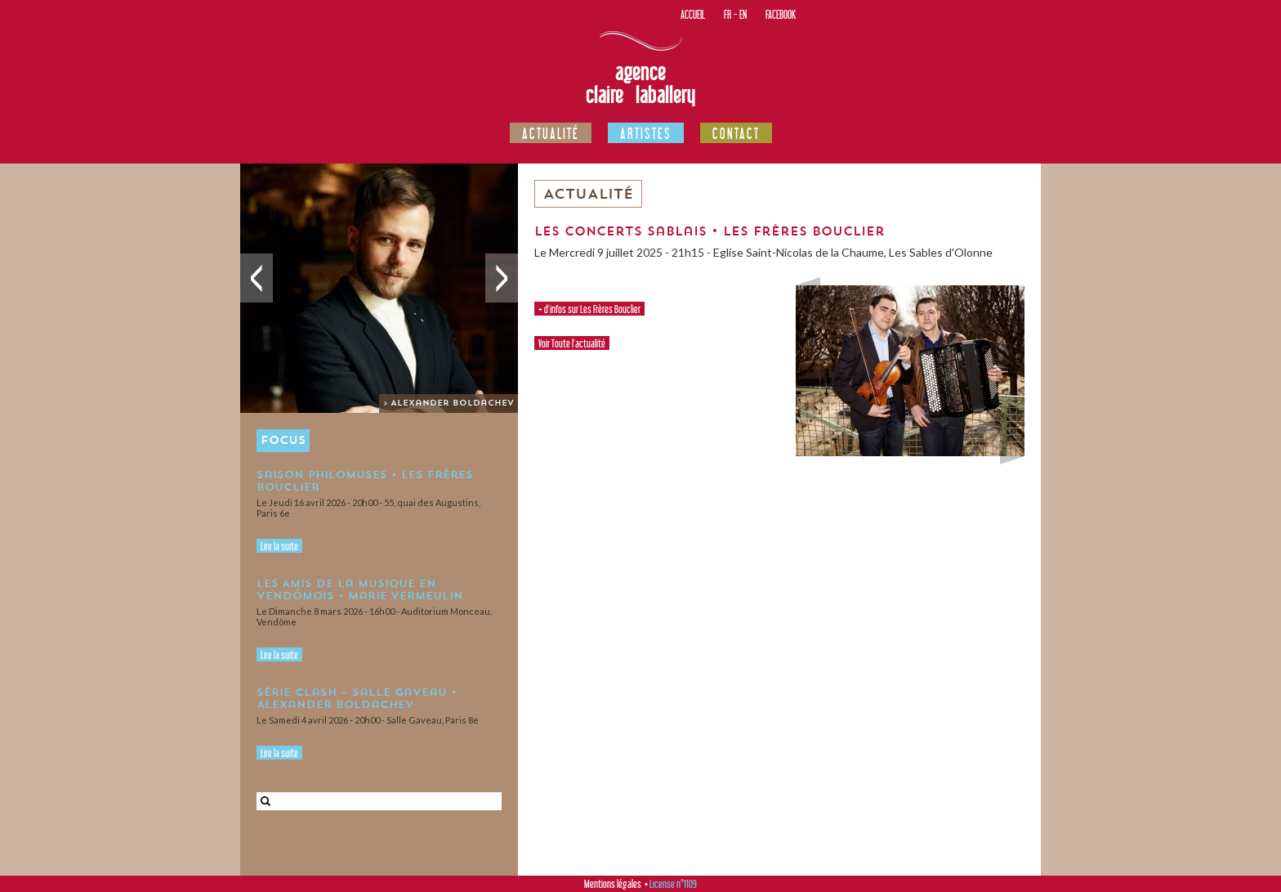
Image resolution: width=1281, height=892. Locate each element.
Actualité (550, 133)
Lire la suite (279, 546)
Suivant (501, 278)
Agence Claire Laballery (640, 83)
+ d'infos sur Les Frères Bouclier (589, 309)
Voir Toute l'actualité (571, 343)
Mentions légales (612, 883)
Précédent (256, 278)
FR (727, 14)
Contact (736, 133)
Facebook (780, 14)
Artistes (646, 133)
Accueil (693, 14)
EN (743, 14)
